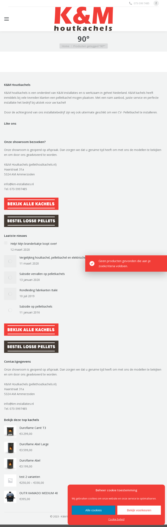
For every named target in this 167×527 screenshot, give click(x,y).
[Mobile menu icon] (6, 19)
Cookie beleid (116, 519)
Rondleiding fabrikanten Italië (38, 290)
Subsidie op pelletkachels (35, 306)
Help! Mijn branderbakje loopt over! (33, 244)
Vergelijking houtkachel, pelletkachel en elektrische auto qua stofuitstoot (67, 257)
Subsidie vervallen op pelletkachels (42, 274)
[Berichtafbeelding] (5, 243)
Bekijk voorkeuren (139, 510)
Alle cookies (93, 510)
